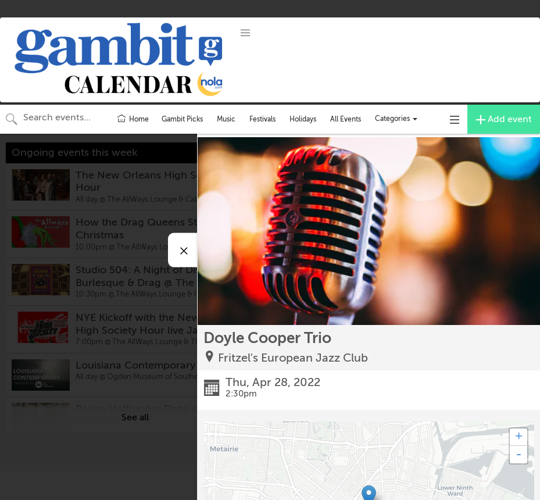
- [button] (518, 454)
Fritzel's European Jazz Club (293, 358)
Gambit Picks (182, 119)
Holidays (302, 119)
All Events (345, 119)
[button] (245, 33)
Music (226, 119)
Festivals (262, 119)
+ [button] (519, 437)
